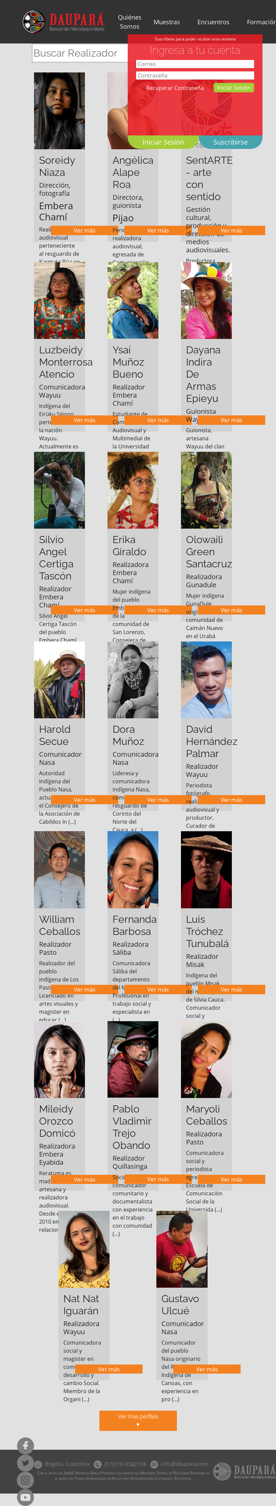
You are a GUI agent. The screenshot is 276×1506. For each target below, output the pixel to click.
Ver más (84, 230)
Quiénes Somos (130, 21)
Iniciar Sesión (234, 87)
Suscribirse (230, 142)
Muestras (167, 22)
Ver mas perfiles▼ (138, 1420)
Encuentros (213, 22)
